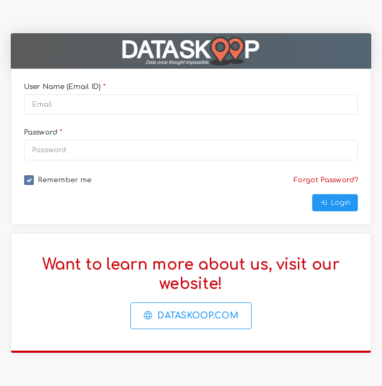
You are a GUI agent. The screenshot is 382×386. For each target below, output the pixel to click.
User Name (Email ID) (65, 87)
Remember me (65, 180)
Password (43, 132)
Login (335, 202)
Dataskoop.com (191, 316)
